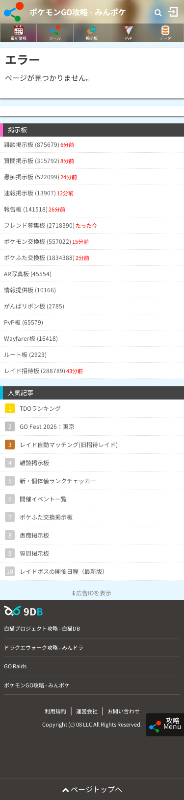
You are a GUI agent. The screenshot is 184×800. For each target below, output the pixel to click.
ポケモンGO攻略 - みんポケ (77, 12)
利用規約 (55, 711)
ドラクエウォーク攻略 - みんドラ (43, 647)
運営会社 (87, 711)
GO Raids (15, 666)
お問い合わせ (123, 711)
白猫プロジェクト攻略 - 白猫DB (42, 628)
